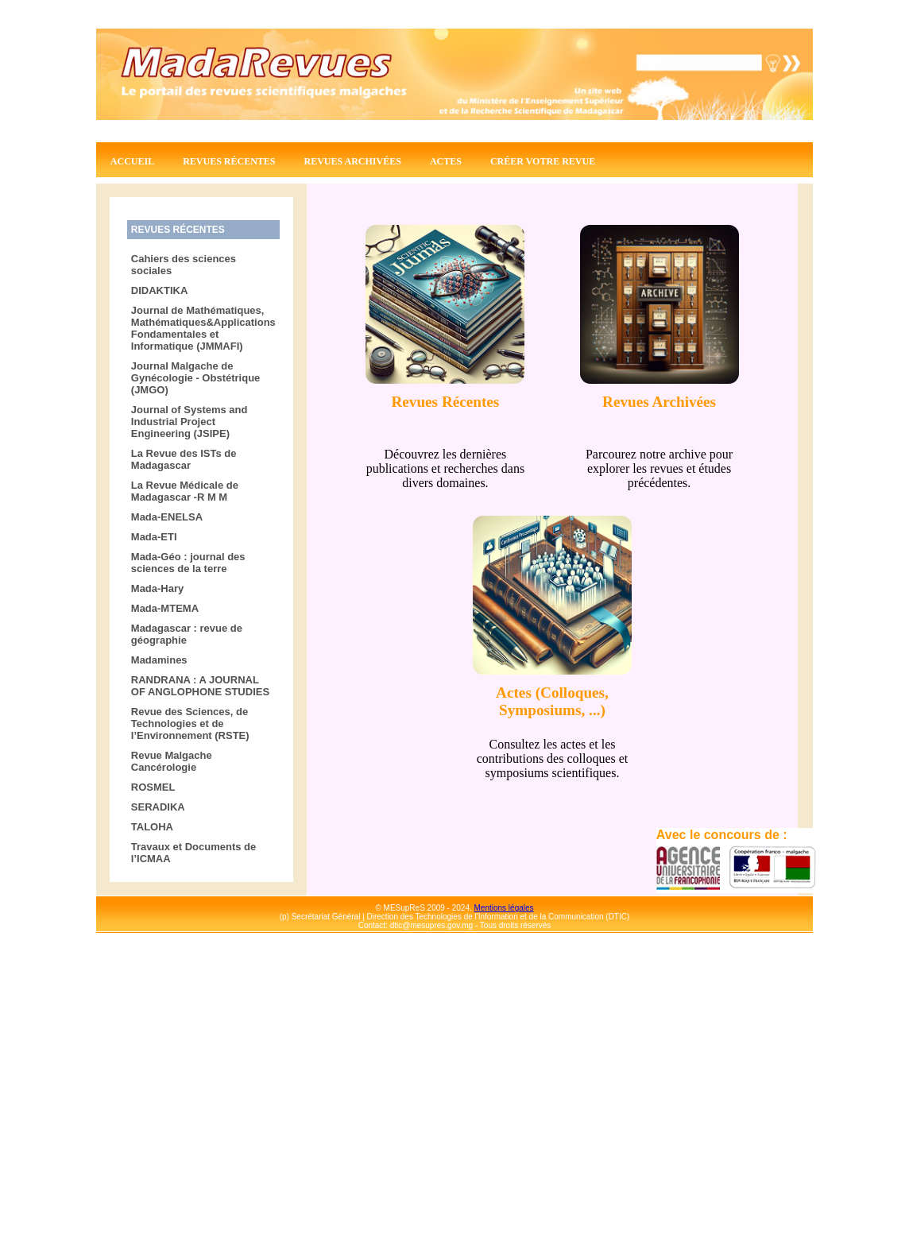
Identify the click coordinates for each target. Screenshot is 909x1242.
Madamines (159, 660)
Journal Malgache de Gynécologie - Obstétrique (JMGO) (196, 378)
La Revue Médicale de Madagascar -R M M (184, 491)
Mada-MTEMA (165, 608)
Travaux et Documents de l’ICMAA (194, 853)
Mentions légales (504, 907)
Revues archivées (352, 161)
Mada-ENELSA (167, 517)
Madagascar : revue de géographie (186, 634)
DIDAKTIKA (159, 290)
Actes (446, 161)
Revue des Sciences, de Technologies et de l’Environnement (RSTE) (190, 723)
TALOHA (152, 827)
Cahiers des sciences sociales (183, 265)
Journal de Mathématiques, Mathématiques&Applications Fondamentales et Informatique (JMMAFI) (203, 328)
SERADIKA (158, 807)
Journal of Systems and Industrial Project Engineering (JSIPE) (189, 421)
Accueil (132, 161)
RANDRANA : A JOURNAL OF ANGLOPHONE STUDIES (200, 686)
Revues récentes (229, 161)
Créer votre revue (542, 161)
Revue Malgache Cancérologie (171, 761)
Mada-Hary (157, 588)
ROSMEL (153, 787)
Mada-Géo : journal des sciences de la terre (188, 563)
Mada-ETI (154, 537)
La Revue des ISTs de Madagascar (184, 459)
